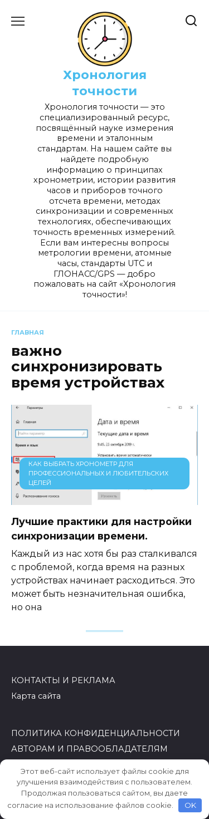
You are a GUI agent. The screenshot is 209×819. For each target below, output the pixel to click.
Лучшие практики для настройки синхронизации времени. (101, 528)
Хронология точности (105, 83)
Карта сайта (36, 696)
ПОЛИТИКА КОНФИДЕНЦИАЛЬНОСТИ (95, 733)
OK (190, 805)
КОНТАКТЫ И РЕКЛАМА (63, 680)
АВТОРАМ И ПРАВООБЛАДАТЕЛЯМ (89, 749)
